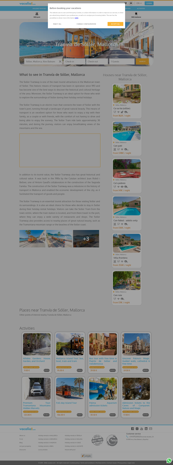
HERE (76, 18)
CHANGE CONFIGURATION (86, 24)
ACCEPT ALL (115, 24)
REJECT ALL (57, 24)
